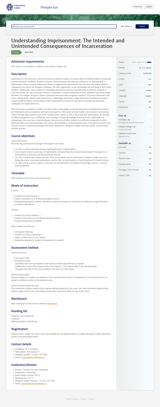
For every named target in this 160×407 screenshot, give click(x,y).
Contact (92, 399)
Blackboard (52, 303)
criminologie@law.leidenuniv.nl (34, 383)
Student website (72, 399)
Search (142, 26)
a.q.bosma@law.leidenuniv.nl (32, 357)
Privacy (83, 399)
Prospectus (49, 7)
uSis (48, 178)
